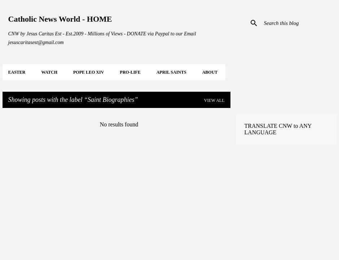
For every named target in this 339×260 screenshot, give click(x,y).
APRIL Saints (171, 72)
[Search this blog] (299, 23)
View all (214, 100)
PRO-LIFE (130, 72)
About (210, 72)
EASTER (17, 72)
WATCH (49, 72)
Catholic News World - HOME (60, 18)
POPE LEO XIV (88, 72)
